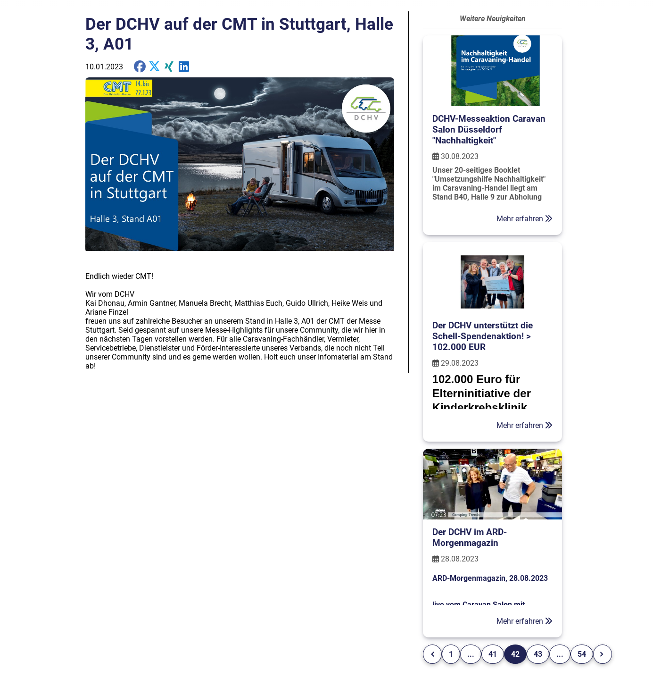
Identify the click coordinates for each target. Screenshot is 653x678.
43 (538, 654)
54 (582, 654)
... (470, 654)
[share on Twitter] (183, 67)
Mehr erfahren (524, 218)
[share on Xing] (169, 67)
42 (515, 654)
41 (492, 654)
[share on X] (154, 67)
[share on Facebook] (139, 67)
